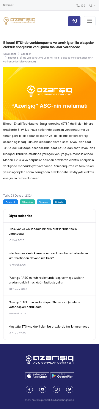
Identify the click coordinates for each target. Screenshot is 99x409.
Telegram (43, 202)
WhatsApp (27, 202)
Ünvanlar (8, 5)
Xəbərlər (26, 54)
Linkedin (59, 202)
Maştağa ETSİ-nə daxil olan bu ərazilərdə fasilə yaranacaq (49, 326)
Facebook (10, 202)
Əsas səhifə (9, 54)
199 (80, 6)
